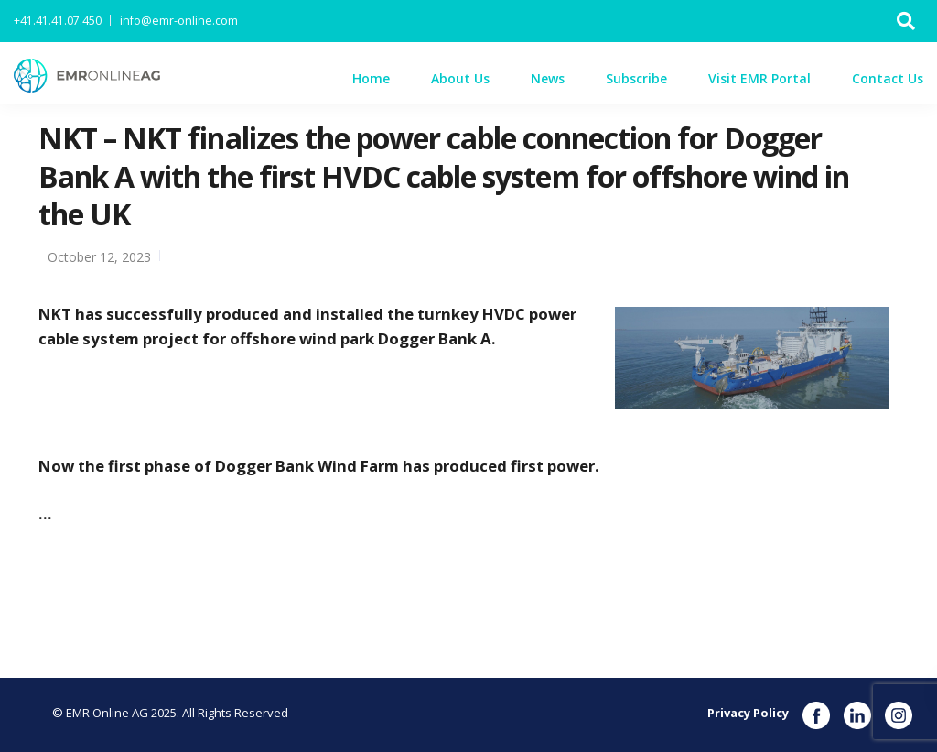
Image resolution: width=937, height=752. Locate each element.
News (548, 78)
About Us (460, 78)
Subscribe (636, 78)
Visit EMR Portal (759, 78)
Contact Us (887, 78)
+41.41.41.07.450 (58, 20)
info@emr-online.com (179, 20)
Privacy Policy (748, 712)
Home (371, 78)
